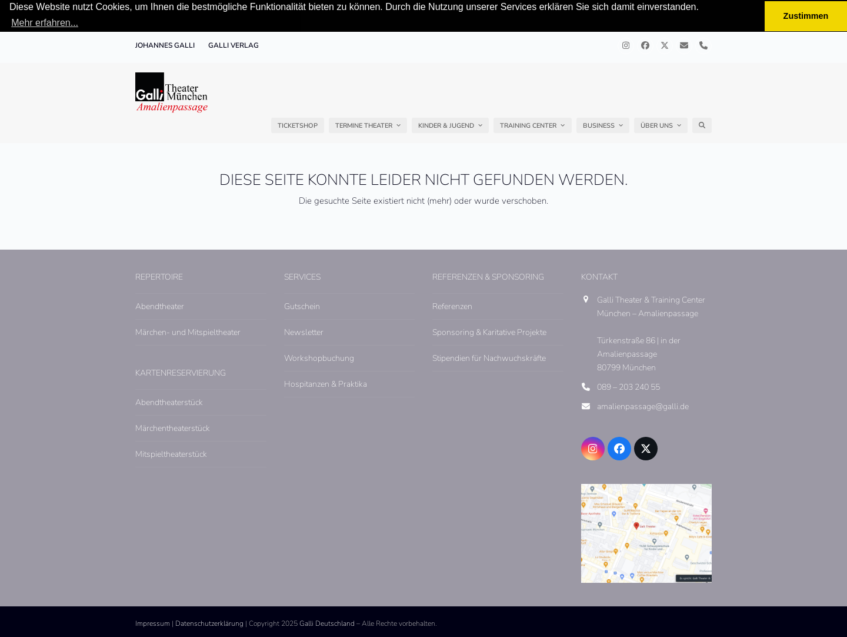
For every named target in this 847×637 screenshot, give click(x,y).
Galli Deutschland (327, 623)
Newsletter (304, 331)
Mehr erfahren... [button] (44, 23)
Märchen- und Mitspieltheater (188, 331)
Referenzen (452, 305)
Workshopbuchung (319, 358)
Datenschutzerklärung (209, 623)
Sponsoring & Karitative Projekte (489, 331)
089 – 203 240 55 (628, 387)
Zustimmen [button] (806, 16)
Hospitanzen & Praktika (325, 384)
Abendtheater (159, 305)
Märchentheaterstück (172, 428)
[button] (702, 125)
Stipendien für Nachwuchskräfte (489, 358)
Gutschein (302, 305)
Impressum (152, 623)
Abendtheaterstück (169, 402)
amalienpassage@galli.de (643, 406)
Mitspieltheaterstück (171, 454)
